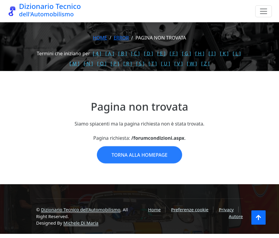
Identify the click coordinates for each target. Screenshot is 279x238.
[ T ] (153, 63)
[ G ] (186, 53)
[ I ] (212, 53)
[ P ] (115, 63)
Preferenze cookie (190, 209)
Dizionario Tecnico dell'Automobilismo (80, 209)
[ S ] (140, 63)
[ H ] (199, 53)
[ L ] (237, 53)
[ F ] (174, 53)
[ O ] (101, 63)
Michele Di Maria (80, 223)
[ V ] (178, 63)
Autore (236, 216)
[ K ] (224, 53)
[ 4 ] (97, 53)
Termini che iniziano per (63, 53)
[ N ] (88, 63)
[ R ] (127, 63)
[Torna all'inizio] (258, 217)
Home (100, 37)
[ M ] (74, 63)
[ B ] (122, 53)
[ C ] (135, 53)
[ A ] (109, 53)
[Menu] (263, 11)
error (121, 37)
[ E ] (161, 53)
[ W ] (192, 63)
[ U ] (165, 63)
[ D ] (148, 53)
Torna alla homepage (139, 162)
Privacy (226, 209)
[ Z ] (205, 63)
